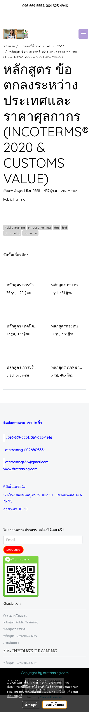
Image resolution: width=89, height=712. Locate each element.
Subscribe (13, 550)
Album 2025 (70, 191)
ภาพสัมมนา (11, 642)
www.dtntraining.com (20, 469)
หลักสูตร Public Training (20, 622)
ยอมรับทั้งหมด (54, 704)
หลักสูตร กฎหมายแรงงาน (20, 636)
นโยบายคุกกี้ (14, 696)
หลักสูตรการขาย (14, 629)
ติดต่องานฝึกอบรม (15, 615)
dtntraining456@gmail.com (25, 462)
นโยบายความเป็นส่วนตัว (57, 691)
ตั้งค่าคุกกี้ (31, 704)
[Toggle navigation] (83, 34)
